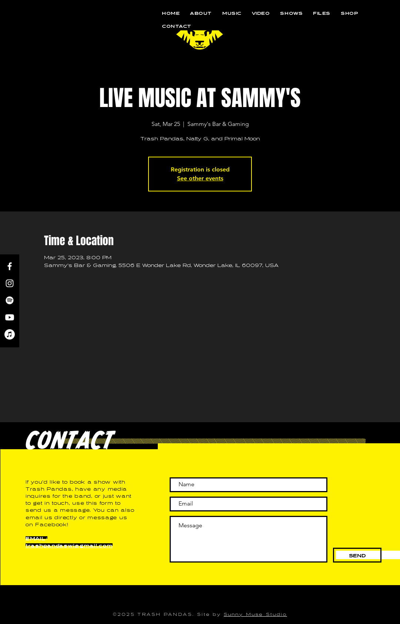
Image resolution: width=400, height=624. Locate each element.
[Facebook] (9, 266)
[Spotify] (9, 300)
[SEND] (357, 555)
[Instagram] (9, 283)
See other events (200, 178)
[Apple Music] (9, 334)
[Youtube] (9, 317)
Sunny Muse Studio (255, 614)
